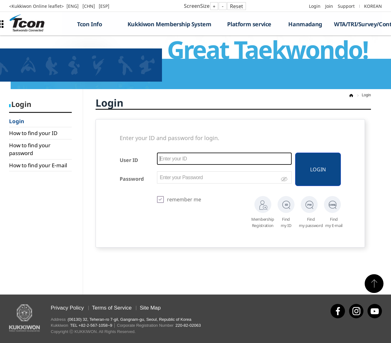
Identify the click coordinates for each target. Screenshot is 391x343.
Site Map (150, 308)
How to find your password (29, 149)
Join (329, 6)
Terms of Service (112, 308)
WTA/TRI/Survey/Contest (358, 24)
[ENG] (73, 6)
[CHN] (89, 6)
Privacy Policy (67, 308)
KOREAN (373, 6)
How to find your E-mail (38, 165)
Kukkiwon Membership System (169, 24)
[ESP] (104, 6)
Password (132, 178)
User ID (129, 160)
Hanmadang (305, 24)
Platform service (249, 24)
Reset (236, 6)
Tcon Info (89, 24)
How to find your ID (33, 133)
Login (315, 6)
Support (346, 6)
